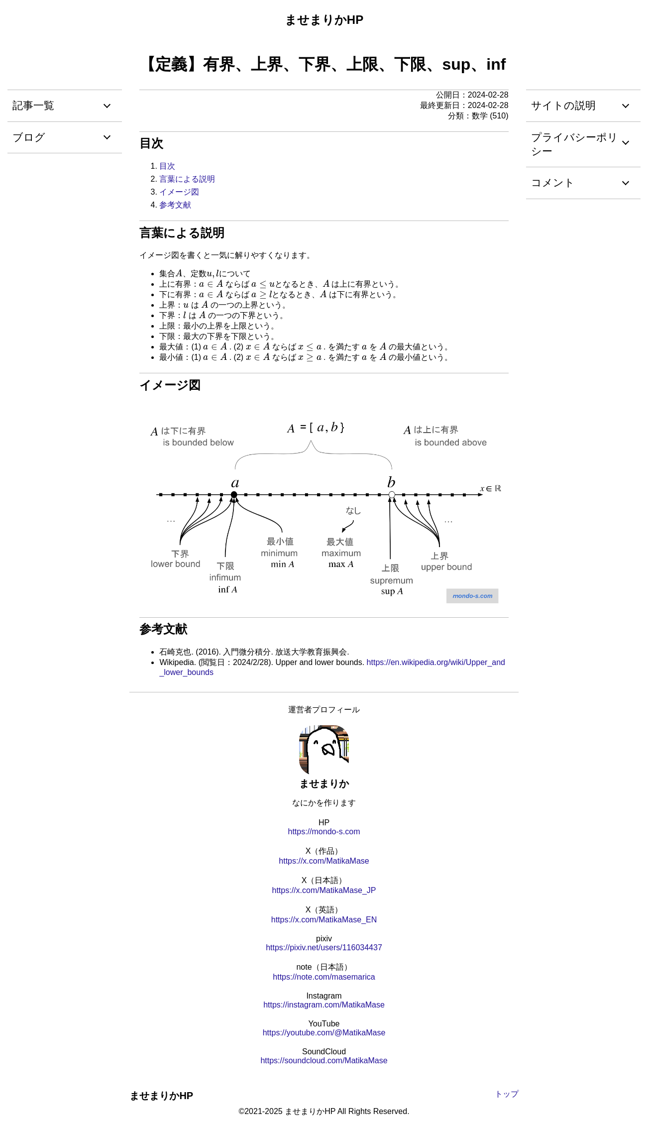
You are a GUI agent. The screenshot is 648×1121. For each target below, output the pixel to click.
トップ (507, 1094)
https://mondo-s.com (324, 831)
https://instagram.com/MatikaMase (324, 1005)
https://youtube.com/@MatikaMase (324, 1032)
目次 (167, 166)
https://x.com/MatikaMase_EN (324, 919)
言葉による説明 (187, 179)
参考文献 (175, 205)
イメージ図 (179, 192)
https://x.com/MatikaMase (324, 861)
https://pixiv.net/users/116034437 (324, 947)
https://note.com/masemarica (324, 977)
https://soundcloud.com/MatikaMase (323, 1060)
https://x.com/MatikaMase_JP (324, 890)
